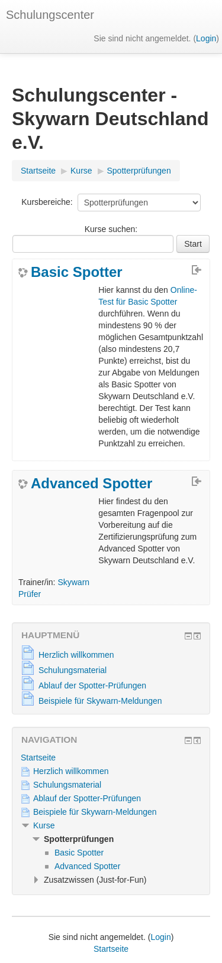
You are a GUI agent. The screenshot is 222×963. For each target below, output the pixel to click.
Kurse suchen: (111, 229)
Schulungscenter (50, 14)
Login (206, 38)
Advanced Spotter (91, 483)
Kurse (44, 825)
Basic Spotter (77, 272)
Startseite (38, 757)
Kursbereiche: (46, 202)
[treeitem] (111, 757)
